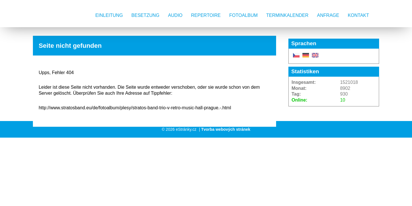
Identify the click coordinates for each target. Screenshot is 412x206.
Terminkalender (287, 15)
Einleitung (109, 15)
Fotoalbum (243, 15)
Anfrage (328, 15)
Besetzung (145, 15)
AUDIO (175, 15)
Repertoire (206, 15)
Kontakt (358, 15)
